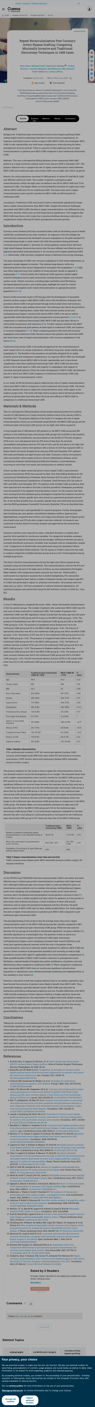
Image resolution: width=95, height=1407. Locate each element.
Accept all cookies (10, 1400)
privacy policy (16, 1386)
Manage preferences (12, 1390)
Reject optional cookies (30, 1400)
